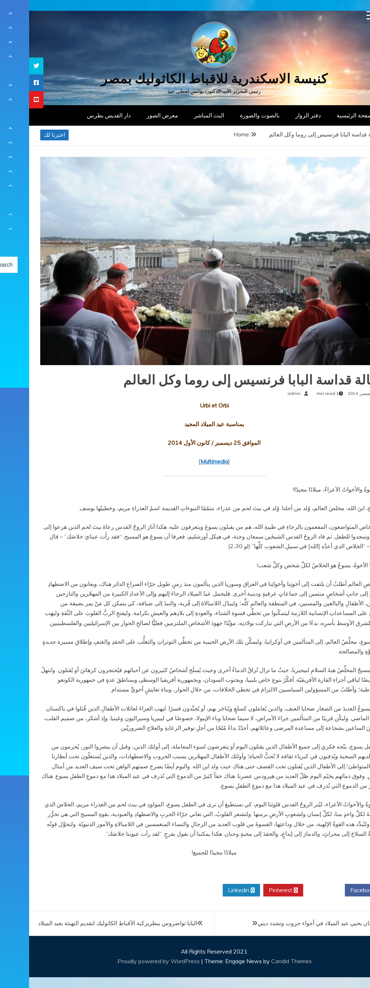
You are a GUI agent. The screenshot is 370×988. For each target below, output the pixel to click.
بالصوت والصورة (230, 115)
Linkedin (212, 890)
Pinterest (254, 890)
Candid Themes (262, 961)
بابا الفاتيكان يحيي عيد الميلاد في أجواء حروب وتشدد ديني (295, 923)
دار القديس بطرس (80, 115)
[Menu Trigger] (342, 15)
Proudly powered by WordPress (130, 961)
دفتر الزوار (279, 115)
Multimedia (185, 461)
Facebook (336, 890)
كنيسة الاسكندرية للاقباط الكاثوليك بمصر (185, 79)
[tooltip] (7, 65)
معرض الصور (133, 115)
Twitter (295, 890)
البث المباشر (180, 115)
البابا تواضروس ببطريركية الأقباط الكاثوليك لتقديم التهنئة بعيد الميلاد (88, 923)
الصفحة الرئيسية (327, 115)
